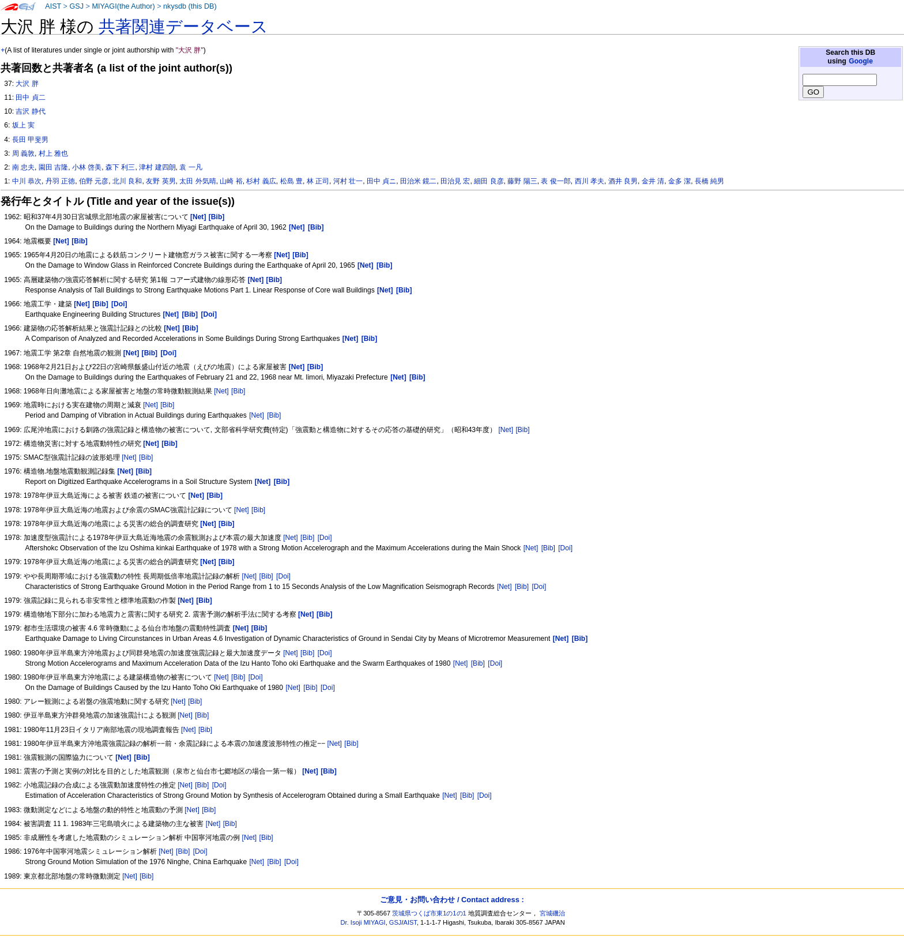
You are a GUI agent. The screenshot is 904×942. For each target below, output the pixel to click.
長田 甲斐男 (30, 140)
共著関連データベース (183, 26)
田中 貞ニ (381, 181)
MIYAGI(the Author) (123, 6)
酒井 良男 (623, 181)
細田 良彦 (488, 181)
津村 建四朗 (157, 167)
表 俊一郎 (555, 181)
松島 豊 (291, 181)
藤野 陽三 (522, 181)
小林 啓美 (86, 167)
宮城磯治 (552, 913)
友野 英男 (160, 181)
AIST (53, 6)
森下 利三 (120, 167)
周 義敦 (23, 153)
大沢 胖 (27, 84)
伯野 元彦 (93, 181)
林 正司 (318, 181)
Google (861, 61)
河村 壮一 (348, 181)
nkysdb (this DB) (190, 6)
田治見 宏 (455, 181)
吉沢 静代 (30, 111)
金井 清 (653, 181)
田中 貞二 (30, 97)
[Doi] (325, 538)
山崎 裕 (231, 181)
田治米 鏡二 (418, 181)
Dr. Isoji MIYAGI (363, 922)
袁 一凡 (190, 167)
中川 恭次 (27, 181)
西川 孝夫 (589, 181)
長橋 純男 (709, 181)
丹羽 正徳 (60, 181)
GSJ (76, 6)
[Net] (221, 391)
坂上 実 (23, 125)
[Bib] (238, 391)
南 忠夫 (23, 167)
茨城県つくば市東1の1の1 (429, 913)
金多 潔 (679, 181)
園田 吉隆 (53, 167)
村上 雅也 (53, 153)
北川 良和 (127, 181)
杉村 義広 (261, 181)
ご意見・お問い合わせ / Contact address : (451, 899)
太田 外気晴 (197, 181)
